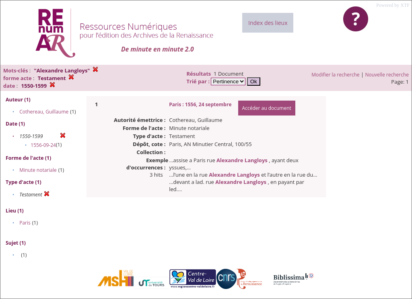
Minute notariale (38, 170)
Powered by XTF (393, 5)
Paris (25, 222)
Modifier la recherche (335, 74)
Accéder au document (266, 108)
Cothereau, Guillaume (43, 111)
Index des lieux (267, 23)
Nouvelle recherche (387, 74)
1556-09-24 (43, 145)
